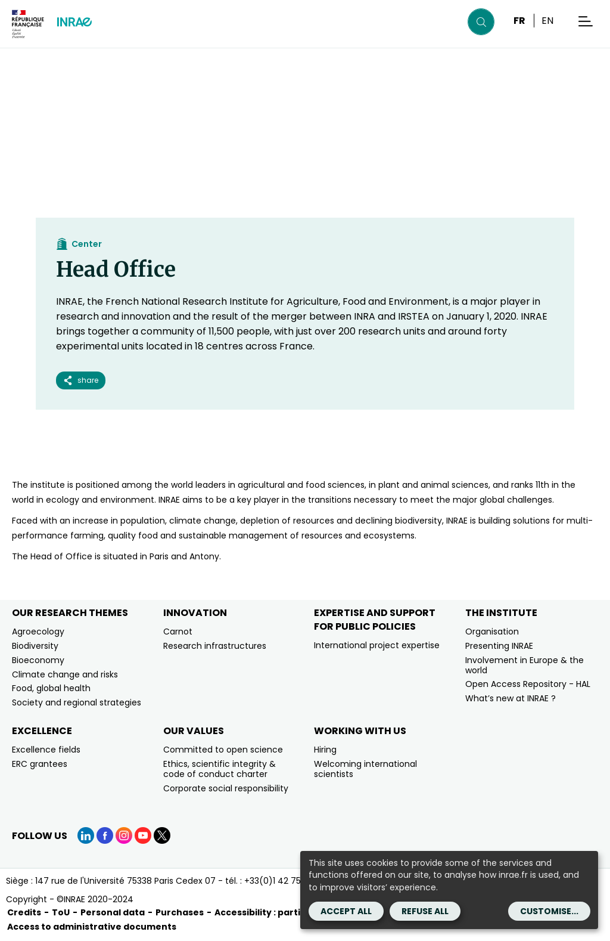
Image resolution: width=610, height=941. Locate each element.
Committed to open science (223, 750)
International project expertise (377, 645)
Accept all (346, 911)
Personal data (112, 912)
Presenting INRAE (499, 646)
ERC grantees (39, 764)
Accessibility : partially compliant (289, 912)
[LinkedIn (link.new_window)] (85, 835)
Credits (24, 912)
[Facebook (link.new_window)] (105, 835)
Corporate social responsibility (225, 788)
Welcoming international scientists (365, 769)
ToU (61, 912)
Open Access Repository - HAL (527, 684)
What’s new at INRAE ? (510, 698)
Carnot (177, 631)
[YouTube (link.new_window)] (143, 835)
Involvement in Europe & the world (524, 665)
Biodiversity (35, 646)
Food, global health (51, 688)
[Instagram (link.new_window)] (124, 835)
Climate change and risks (65, 674)
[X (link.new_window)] (162, 835)
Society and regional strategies (76, 702)
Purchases (179, 912)
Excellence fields (46, 750)
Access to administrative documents (91, 927)
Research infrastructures (214, 646)
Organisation (492, 631)
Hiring (325, 750)
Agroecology (38, 631)
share (80, 380)
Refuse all (425, 911)
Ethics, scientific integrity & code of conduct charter (219, 769)
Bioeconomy (38, 660)
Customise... (549, 911)
